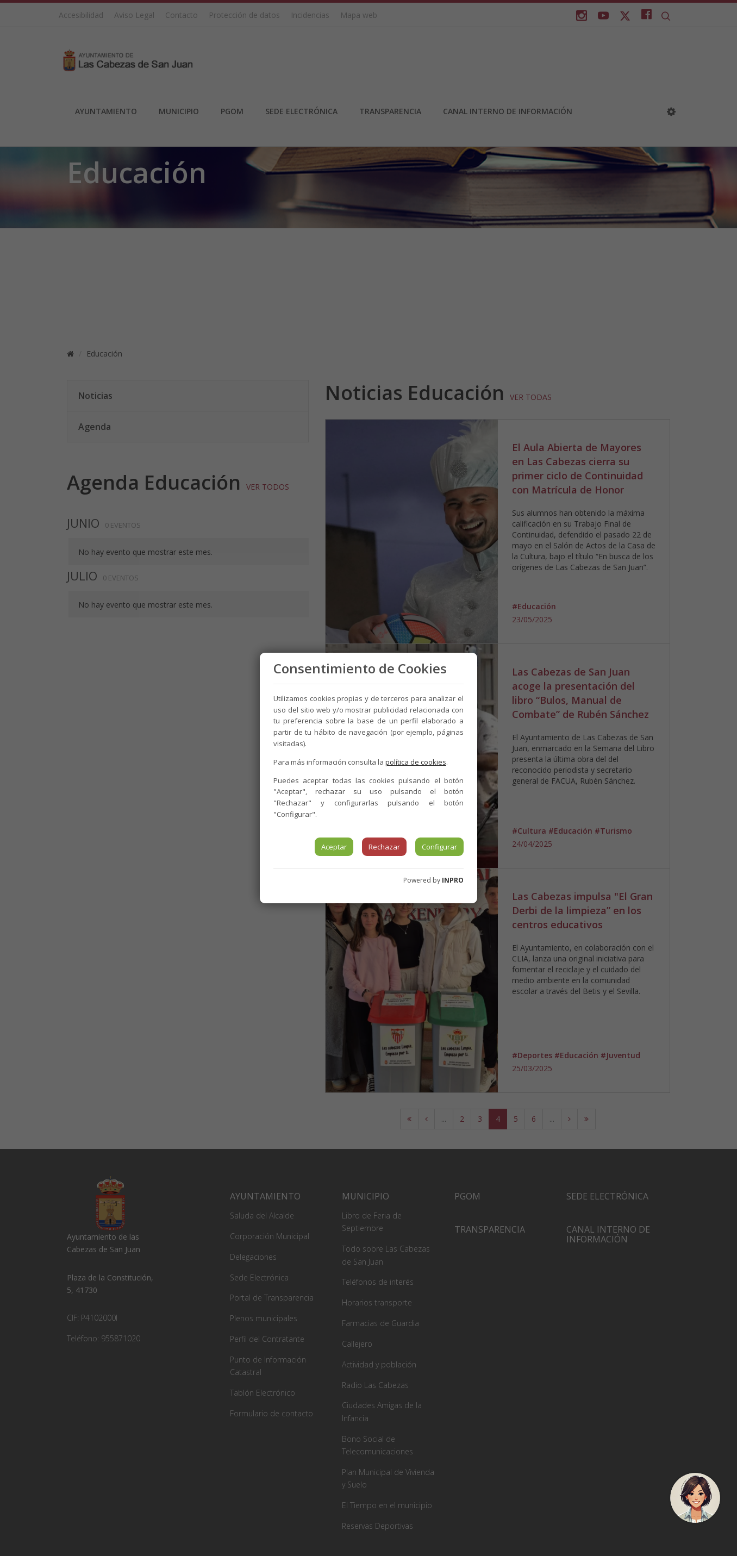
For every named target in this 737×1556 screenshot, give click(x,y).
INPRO (453, 880)
